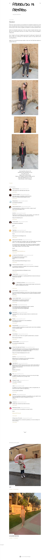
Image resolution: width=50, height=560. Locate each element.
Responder (14, 192)
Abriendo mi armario (23, 7)
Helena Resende (15, 188)
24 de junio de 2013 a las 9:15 (28, 264)
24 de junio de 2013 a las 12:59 (22, 290)
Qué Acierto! (14, 312)
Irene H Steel (15, 290)
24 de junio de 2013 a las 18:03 (22, 312)
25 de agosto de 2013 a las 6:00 (27, 418)
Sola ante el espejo (16, 194)
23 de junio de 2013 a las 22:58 (28, 255)
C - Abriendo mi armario (20, 282)
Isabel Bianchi (15, 363)
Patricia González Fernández (17, 264)
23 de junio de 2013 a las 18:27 (21, 213)
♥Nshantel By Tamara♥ (16, 413)
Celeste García (15, 274)
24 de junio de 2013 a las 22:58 (21, 356)
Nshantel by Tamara (16, 407)
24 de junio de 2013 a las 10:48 (23, 274)
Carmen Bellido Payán (16, 298)
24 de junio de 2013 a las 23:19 (22, 363)
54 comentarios (15, 489)
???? (10, 487)
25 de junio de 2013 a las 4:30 (24, 380)
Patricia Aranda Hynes (16, 206)
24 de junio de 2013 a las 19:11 (23, 325)
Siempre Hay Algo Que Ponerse (18, 347)
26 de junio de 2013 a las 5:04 (25, 407)
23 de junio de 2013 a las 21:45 (27, 239)
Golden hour (14, 536)
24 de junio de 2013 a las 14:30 (22, 304)
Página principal (17, 14)
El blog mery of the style (17, 418)
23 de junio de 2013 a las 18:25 (26, 206)
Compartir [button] (11, 183)
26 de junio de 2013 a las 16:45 (29, 282)
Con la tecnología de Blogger (25, 556)
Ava (13, 373)
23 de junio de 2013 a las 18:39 (23, 221)
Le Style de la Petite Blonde (17, 255)
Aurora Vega (14, 304)
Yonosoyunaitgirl (15, 341)
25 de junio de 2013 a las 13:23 (21, 394)
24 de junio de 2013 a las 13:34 (26, 298)
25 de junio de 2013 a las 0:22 (18, 373)
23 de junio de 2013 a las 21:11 (21, 230)
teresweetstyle (15, 325)
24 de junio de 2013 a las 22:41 (30, 347)
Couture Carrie (15, 221)
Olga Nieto (14, 230)
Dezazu (14, 318)
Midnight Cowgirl (15, 380)
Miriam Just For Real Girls (17, 239)
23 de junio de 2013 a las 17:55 (24, 194)
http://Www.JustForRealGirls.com (18, 251)
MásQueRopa (15, 200)
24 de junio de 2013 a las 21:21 (23, 341)
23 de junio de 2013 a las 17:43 (24, 188)
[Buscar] (40, 3)
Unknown (14, 394)
